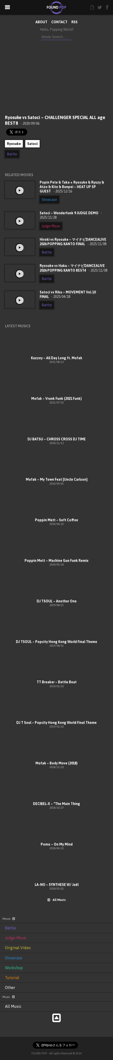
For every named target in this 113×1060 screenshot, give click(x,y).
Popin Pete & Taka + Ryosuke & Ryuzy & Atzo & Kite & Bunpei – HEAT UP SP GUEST (72, 186)
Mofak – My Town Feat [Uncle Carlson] (56, 479)
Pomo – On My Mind (57, 844)
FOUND (56, 7)
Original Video (18, 947)
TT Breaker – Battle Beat (57, 682)
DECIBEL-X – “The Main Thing (56, 804)
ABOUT (41, 22)
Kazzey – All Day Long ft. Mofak (56, 358)
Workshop (14, 968)
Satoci (32, 144)
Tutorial (12, 977)
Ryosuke (14, 144)
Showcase (49, 200)
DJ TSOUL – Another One (57, 601)
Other (10, 987)
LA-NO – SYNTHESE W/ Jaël (57, 885)
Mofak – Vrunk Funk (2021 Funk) (56, 398)
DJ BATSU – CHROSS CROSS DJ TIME (57, 439)
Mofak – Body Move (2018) (56, 763)
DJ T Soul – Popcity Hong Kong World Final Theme (56, 723)
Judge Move (51, 226)
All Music (57, 900)
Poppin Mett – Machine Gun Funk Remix (56, 561)
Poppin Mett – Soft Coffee (56, 520)
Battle (12, 154)
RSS (74, 22)
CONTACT (59, 22)
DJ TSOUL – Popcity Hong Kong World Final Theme (56, 642)
